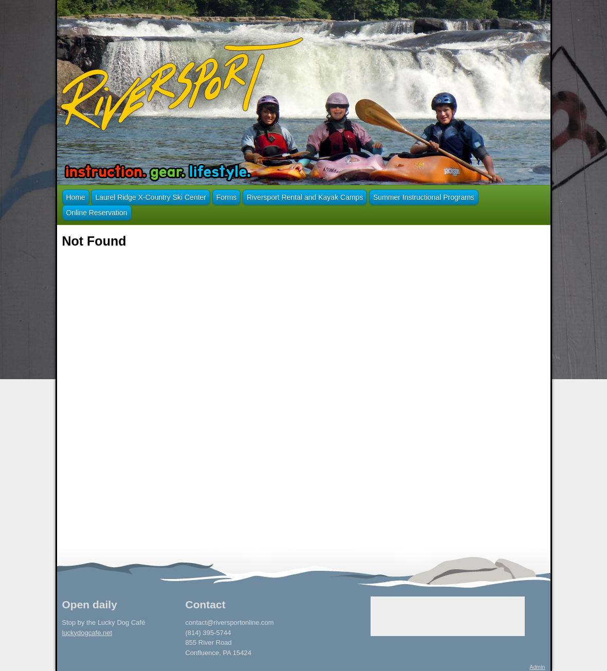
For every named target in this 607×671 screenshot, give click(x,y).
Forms (226, 197)
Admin (537, 667)
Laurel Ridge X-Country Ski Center (150, 197)
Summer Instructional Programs (423, 197)
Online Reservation (96, 213)
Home (75, 197)
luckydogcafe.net (87, 633)
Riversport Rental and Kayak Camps (305, 197)
